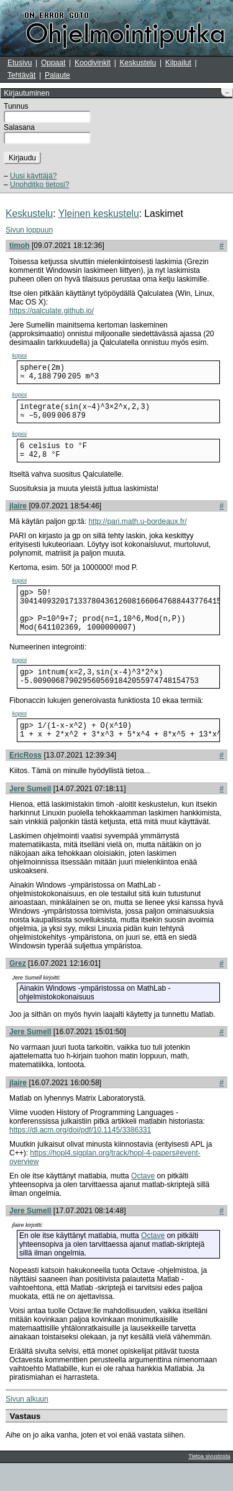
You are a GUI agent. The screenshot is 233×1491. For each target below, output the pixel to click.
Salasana (19, 127)
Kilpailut (178, 62)
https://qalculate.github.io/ (51, 310)
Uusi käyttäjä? (33, 176)
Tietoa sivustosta (209, 1484)
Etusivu (19, 62)
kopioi (19, 355)
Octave (143, 1204)
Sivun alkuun (27, 1427)
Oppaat (53, 62)
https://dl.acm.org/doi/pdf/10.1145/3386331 (80, 1158)
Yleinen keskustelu (98, 213)
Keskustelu (138, 62)
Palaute (57, 75)
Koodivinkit (93, 62)
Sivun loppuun (29, 230)
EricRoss (25, 783)
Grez (17, 991)
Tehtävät (21, 75)
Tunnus (16, 106)
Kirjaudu (22, 158)
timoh (19, 245)
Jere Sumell (30, 816)
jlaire (18, 517)
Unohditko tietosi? (39, 184)
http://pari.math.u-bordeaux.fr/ (137, 532)
